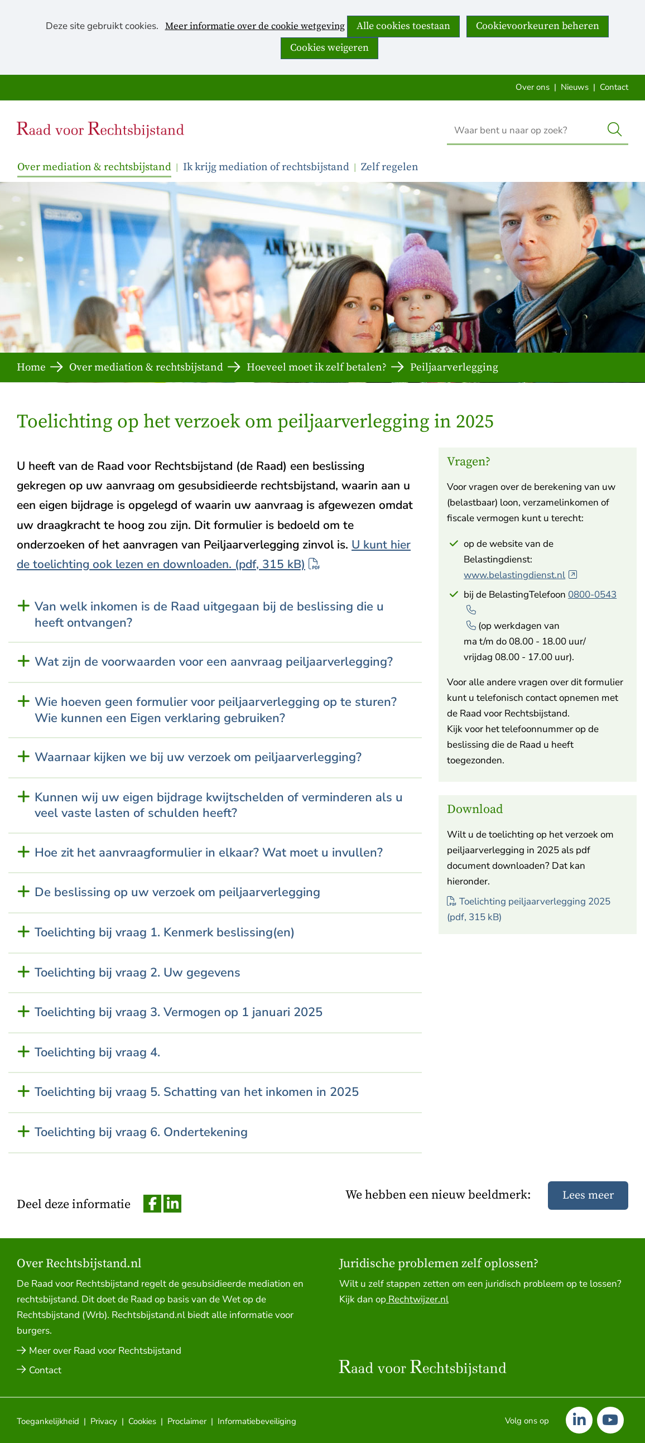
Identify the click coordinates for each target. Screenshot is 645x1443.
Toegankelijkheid (48, 1421)
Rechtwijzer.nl (417, 1299)
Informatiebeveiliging (257, 1421)
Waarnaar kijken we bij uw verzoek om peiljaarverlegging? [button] (198, 757)
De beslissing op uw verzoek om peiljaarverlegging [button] (177, 892)
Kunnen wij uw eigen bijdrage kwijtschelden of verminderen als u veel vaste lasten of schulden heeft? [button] (219, 805)
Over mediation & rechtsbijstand (94, 167)
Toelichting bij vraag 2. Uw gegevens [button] (137, 973)
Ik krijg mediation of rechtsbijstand (266, 167)
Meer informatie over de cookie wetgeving (255, 26)
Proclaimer (186, 1421)
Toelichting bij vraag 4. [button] (97, 1053)
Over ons (533, 87)
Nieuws (575, 87)
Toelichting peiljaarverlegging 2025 (528, 909)
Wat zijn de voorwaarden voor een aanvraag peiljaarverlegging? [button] (214, 662)
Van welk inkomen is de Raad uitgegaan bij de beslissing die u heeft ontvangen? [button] (209, 615)
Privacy (103, 1421)
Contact (614, 87)
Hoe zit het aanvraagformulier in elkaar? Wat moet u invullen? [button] (209, 853)
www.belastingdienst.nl (520, 575)
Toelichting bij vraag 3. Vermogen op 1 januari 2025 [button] (179, 1012)
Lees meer (588, 1195)
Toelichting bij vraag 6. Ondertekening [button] (141, 1132)
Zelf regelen (389, 167)
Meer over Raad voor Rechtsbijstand (105, 1350)
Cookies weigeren (329, 47)
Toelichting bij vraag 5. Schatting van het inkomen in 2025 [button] (197, 1092)
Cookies (142, 1421)
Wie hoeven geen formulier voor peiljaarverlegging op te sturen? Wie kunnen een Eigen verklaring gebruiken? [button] (216, 710)
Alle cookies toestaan (403, 26)
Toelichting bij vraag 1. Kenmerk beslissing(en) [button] (165, 933)
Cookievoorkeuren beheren (537, 26)
